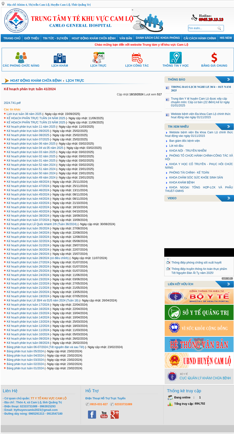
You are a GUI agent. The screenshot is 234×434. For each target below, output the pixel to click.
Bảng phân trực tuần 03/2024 (25, 359)
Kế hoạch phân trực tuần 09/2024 (28, 338)
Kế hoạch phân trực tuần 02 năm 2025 (31, 156)
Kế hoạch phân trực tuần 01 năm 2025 (31, 160)
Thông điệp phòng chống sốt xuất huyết (197, 262)
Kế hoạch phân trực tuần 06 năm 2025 (31, 143)
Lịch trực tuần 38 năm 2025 (24, 114)
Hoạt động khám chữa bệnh (94, 38)
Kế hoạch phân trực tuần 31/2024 (28, 245)
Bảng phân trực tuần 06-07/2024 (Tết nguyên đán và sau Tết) (45, 347)
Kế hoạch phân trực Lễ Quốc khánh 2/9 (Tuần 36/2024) (42, 224)
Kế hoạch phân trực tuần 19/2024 (28, 296)
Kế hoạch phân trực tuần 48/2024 (28, 181)
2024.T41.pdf (12, 103)
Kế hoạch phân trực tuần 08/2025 (28, 135)
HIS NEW (226, 38)
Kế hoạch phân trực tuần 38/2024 (28, 215)
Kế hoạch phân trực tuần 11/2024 (28, 330)
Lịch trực (98, 63)
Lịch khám (59, 63)
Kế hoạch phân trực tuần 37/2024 (28, 220)
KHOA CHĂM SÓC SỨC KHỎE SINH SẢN (196, 177)
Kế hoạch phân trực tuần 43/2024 (28, 203)
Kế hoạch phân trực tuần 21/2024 (28, 287)
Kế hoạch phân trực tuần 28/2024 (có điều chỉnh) (38, 258)
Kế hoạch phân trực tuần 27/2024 (28, 262)
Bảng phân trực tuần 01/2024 (25, 368)
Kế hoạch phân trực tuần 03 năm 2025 (31, 152)
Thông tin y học (176, 63)
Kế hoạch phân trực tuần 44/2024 (28, 198)
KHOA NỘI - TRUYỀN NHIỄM (187, 150)
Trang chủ (12, 38)
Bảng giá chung (214, 63)
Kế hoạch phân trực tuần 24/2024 (28, 275)
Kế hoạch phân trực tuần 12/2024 (28, 326)
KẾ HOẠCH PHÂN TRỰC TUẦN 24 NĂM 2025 (36, 118)
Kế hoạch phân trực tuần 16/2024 (28, 309)
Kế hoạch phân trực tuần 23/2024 (28, 279)
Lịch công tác (137, 63)
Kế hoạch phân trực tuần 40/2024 (28, 211)
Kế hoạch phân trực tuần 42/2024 (28, 207)
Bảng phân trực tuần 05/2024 (25, 351)
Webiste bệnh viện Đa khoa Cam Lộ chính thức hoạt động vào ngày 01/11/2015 (201, 115)
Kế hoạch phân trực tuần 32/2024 (28, 241)
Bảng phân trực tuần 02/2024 (25, 364)
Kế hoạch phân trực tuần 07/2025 (28, 139)
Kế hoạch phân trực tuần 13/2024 (28, 321)
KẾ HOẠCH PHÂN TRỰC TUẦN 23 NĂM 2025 (36, 122)
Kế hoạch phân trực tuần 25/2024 (28, 270)
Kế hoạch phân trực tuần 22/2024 (28, 283)
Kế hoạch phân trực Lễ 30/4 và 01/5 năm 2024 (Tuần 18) (42, 300)
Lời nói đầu (176, 145)
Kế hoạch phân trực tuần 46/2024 (28, 190)
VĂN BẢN (125, 38)
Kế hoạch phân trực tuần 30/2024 (28, 249)
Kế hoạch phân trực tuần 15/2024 (28, 313)
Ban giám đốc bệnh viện (184, 140)
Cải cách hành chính (200, 38)
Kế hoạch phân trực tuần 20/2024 (28, 292)
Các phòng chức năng (21, 63)
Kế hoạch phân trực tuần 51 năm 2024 (31, 169)
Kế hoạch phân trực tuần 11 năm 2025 (31, 126)
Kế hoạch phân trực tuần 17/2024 (28, 304)
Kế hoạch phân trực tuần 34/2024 (28, 232)
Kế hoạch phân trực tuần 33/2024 (28, 237)
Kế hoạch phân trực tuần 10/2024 (28, 334)
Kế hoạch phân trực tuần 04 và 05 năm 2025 (35, 148)
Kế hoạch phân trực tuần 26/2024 (28, 266)
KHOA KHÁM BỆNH (182, 182)
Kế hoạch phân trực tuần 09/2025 (28, 131)
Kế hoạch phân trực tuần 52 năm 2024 (31, 164)
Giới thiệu (31, 38)
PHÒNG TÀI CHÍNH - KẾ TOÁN (189, 172)
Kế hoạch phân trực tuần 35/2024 (28, 228)
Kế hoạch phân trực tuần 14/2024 (28, 317)
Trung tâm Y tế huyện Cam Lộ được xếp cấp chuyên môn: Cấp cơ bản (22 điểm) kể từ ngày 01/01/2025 (200, 102)
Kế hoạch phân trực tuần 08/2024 (28, 343)
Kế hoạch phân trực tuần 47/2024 (28, 186)
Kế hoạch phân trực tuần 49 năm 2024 (31, 177)
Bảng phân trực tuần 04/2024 (25, 355)
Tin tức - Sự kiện (55, 38)
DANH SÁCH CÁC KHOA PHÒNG (158, 38)
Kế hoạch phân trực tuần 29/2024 (28, 254)
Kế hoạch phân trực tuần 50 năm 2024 (31, 173)
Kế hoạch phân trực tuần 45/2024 (28, 194)
